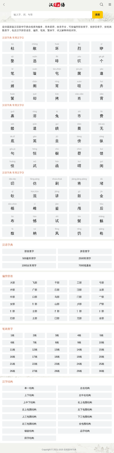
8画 (57, 342)
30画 (101, 371)
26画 (12, 371)
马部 (57, 297)
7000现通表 (85, 265)
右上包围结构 (85, 402)
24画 (79, 364)
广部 (34, 289)
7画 (35, 342)
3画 (57, 335)
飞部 (34, 282)
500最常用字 (29, 258)
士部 (34, 311)
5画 (101, 335)
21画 (12, 364)
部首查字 (29, 251)
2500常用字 (85, 258)
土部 (34, 318)
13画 (57, 349)
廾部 (12, 289)
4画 (79, 335)
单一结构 (29, 388)
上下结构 (29, 395)
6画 (12, 342)
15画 (101, 349)
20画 (101, 357)
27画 (34, 371)
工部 (79, 282)
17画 (34, 357)
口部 (34, 297)
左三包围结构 (29, 424)
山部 (57, 304)
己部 (57, 289)
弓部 (101, 282)
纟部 (101, 311)
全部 (101, 318)
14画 (79, 349)
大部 (12, 282)
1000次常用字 (29, 265)
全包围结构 (85, 424)
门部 (79, 297)
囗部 (57, 318)
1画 (12, 335)
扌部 (57, 311)
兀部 (79, 318)
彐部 (79, 289)
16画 (12, 357)
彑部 (101, 289)
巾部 (12, 297)
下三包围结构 (85, 416)
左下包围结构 (85, 409)
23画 (57, 364)
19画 (79, 357)
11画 (12, 349)
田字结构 (29, 438)
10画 (101, 342)
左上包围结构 (29, 409)
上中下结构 (29, 402)
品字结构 (85, 431)
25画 (101, 364)
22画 (34, 364)
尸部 (101, 304)
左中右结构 (85, 395)
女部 (12, 304)
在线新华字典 (70, 449)
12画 (34, 349)
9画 (79, 342)
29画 (79, 371)
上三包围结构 (29, 416)
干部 (57, 282)
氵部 (79, 311)
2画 (35, 335)
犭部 (34, 304)
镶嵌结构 (29, 431)
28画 (57, 371)
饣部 (12, 311)
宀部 (101, 297)
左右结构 (85, 388)
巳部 (12, 318)
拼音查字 (85, 251)
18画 (57, 357)
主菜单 (110, 4)
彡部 (79, 304)
